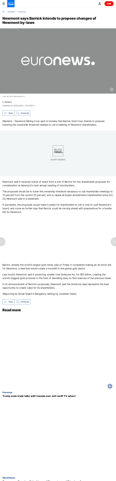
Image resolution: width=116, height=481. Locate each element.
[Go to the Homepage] (10, 3)
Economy (7, 392)
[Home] (3, 12)
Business (11, 12)
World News (8, 477)
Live (109, 3)
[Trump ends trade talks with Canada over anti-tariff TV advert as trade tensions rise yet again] (58, 396)
